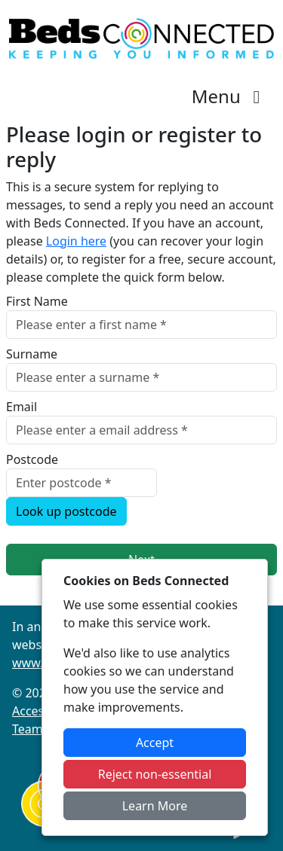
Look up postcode (66, 511)
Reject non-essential (155, 774)
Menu (230, 96)
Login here (76, 241)
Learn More (155, 806)
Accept (155, 742)
